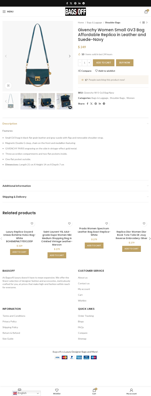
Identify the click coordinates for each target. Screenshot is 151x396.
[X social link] (71, 3)
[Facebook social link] (67, 3)
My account (84, 289)
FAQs (81, 327)
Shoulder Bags (112, 22)
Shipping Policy (10, 327)
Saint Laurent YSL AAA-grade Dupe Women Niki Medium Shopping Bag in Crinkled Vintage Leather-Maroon (56, 238)
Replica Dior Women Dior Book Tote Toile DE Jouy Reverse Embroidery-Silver (131, 235)
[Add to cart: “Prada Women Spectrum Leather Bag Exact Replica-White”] (94, 245)
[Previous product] (140, 22)
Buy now (124, 62)
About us (83, 277)
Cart (80, 294)
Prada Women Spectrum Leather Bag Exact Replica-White (94, 232)
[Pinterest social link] (75, 3)
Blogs (81, 321)
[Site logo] (75, 11)
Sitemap (82, 338)
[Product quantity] (84, 62)
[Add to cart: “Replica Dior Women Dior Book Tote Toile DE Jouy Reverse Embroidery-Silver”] (131, 249)
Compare (82, 332)
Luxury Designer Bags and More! (81, 351)
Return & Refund (11, 332)
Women (130, 98)
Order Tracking (86, 315)
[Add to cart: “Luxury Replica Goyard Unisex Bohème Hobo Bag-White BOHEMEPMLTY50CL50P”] (19, 252)
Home (81, 22)
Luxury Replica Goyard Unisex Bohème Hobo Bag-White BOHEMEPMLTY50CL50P (19, 236)
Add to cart (103, 62)
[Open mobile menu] (8, 11)
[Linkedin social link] (79, 3)
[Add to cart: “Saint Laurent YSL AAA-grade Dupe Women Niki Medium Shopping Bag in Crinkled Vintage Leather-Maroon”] (57, 255)
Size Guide (7, 338)
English (19, 393)
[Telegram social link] (83, 3)
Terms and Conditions (13, 315)
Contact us (84, 283)
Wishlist (82, 300)
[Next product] (147, 22)
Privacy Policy (9, 321)
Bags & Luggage (94, 22)
